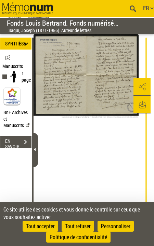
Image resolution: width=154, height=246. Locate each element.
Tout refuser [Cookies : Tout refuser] (78, 226)
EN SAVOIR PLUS (18, 142)
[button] (142, 87)
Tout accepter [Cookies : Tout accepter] (40, 226)
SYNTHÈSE (17, 44)
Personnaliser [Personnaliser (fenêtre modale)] (115, 226)
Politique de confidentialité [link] (78, 237)
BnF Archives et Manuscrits (16, 118)
